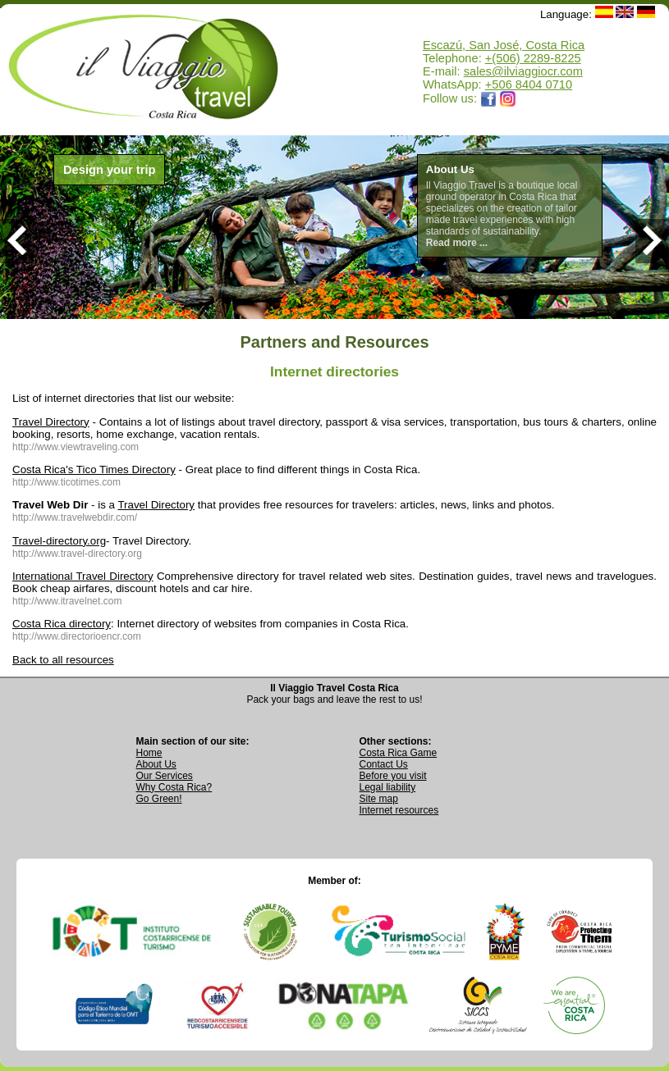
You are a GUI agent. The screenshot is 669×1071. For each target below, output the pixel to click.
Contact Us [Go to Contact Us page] (384, 764)
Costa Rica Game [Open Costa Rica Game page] (399, 753)
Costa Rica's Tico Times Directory (94, 469)
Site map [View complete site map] (379, 798)
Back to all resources (63, 660)
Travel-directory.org (59, 541)
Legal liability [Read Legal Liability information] (388, 787)
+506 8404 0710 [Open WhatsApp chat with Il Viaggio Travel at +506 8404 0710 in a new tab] (528, 84)
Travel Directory (50, 422)
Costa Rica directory (61, 624)
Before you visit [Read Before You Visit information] (393, 776)
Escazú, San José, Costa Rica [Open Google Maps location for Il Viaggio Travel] (503, 45)
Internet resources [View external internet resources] (399, 810)
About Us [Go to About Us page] (156, 764)
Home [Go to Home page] (149, 753)
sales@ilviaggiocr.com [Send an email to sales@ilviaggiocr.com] (523, 71)
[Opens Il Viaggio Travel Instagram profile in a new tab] (508, 98)
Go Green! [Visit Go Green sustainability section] (159, 798)
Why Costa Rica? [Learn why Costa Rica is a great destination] (174, 787)
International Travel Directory (83, 576)
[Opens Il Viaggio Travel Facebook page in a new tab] (488, 98)
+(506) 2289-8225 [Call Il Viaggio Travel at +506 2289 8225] (533, 58)
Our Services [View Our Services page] (164, 776)
